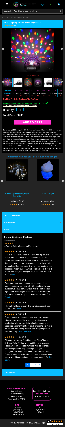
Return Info (40, 411)
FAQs (40, 408)
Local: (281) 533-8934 (41, 397)
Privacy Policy (18, 413)
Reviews (7, 229)
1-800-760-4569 (41, 394)
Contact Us (40, 413)
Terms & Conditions (18, 415)
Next (62, 49)
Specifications (9, 223)
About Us (18, 408)
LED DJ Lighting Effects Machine (17, 17)
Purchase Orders (18, 411)
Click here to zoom (32, 75)
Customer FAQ (9, 373)
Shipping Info (40, 409)
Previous (3, 49)
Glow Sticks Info (18, 409)
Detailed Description (12, 216)
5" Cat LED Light (48, 194)
